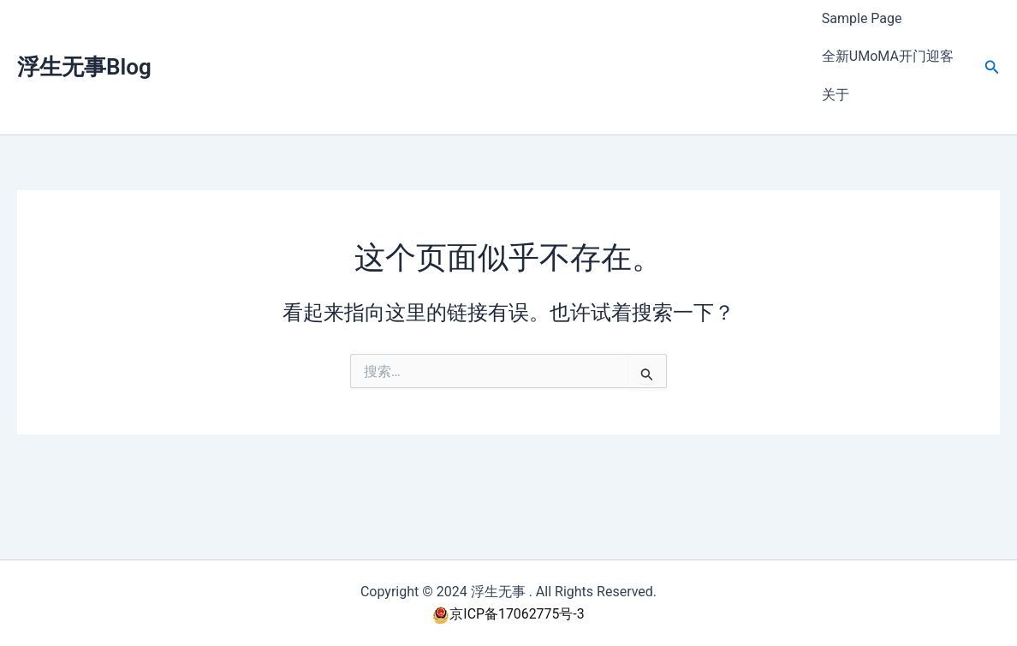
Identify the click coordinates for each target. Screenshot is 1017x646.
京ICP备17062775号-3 (508, 614)
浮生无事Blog (84, 44)
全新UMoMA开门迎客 (888, 33)
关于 (835, 56)
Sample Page (862, 11)
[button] (992, 44)
